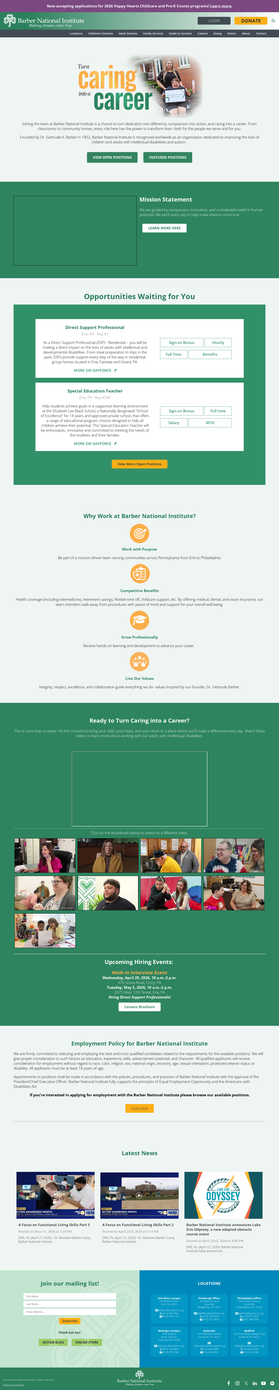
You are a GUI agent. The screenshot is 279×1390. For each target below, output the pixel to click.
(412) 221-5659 (211, 1319)
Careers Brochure (139, 1006)
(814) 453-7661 (171, 1313)
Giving (218, 33)
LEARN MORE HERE (164, 228)
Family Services (153, 33)
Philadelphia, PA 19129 (249, 1307)
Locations (76, 33)
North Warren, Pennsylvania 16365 (169, 1338)
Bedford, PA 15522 (249, 1337)
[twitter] (246, 1383)
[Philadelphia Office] (249, 1298)
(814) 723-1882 (171, 1352)
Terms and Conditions (13, 1384)
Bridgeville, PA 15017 (209, 1307)
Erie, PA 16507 (169, 1304)
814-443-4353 (210, 1352)
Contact (261, 33)
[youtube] (263, 1383)
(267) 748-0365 (251, 1319)
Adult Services (128, 33)
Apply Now (139, 1108)
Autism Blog (53, 1342)
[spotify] (272, 1383)
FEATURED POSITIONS (167, 157)
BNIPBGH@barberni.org (211, 1313)
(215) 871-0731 (251, 1316)
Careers (203, 33)
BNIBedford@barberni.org (249, 1346)
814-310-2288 (250, 1352)
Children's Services (100, 33)
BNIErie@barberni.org (171, 1310)
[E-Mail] (69, 1312)
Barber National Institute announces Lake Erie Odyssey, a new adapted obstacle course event (223, 1195)
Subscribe (70, 1321)
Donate (251, 21)
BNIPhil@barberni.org (251, 1313)
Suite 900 (249, 1304)
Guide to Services (180, 33)
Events (231, 33)
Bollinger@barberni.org (171, 1346)
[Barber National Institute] (44, 21)
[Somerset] (209, 1330)
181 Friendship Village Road (249, 1334)
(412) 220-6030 (211, 1316)
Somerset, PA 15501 (209, 1337)
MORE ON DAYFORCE (95, 370)
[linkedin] (255, 1383)
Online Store (87, 1342)
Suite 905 (209, 1304)
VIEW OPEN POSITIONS (112, 157)
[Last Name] (69, 1304)
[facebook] (228, 1383)
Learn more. (221, 6)
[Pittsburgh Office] (209, 1298)
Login (214, 20)
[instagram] (237, 1383)
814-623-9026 (250, 1349)
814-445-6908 (210, 1349)
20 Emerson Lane (209, 1301)
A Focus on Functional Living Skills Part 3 (55, 1195)
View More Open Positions (140, 464)
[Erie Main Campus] (169, 1298)
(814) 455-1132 (171, 1316)
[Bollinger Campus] (169, 1330)
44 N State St (169, 1334)
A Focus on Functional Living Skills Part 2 (139, 1195)
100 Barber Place (169, 1301)
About (246, 33)
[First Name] (69, 1296)
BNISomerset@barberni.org (209, 1346)
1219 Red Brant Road (209, 1334)
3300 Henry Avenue (249, 1301)
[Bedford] (249, 1330)
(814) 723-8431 (171, 1349)
